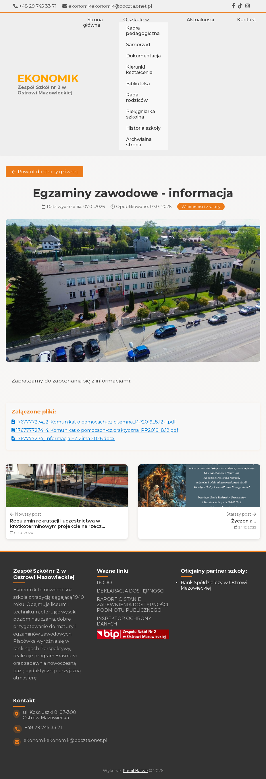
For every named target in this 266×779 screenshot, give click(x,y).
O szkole (136, 19)
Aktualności (200, 19)
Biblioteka (138, 83)
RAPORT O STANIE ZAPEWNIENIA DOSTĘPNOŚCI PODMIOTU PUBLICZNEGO (132, 605)
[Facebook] (233, 6)
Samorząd (138, 44)
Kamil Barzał (135, 770)
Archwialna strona (139, 142)
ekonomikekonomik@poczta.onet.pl (107, 6)
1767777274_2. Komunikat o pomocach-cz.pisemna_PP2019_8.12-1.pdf (93, 422)
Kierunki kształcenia (139, 69)
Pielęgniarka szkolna (140, 114)
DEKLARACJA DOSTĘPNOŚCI (131, 591)
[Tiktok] (240, 6)
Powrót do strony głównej (44, 171)
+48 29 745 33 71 (35, 6)
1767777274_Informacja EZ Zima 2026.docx (63, 438)
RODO (104, 582)
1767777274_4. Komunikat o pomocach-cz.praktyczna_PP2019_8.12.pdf (94, 430)
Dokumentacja (143, 56)
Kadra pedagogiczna (143, 30)
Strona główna (93, 22)
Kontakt (246, 19)
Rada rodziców (137, 97)
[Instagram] (247, 6)
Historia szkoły (143, 128)
